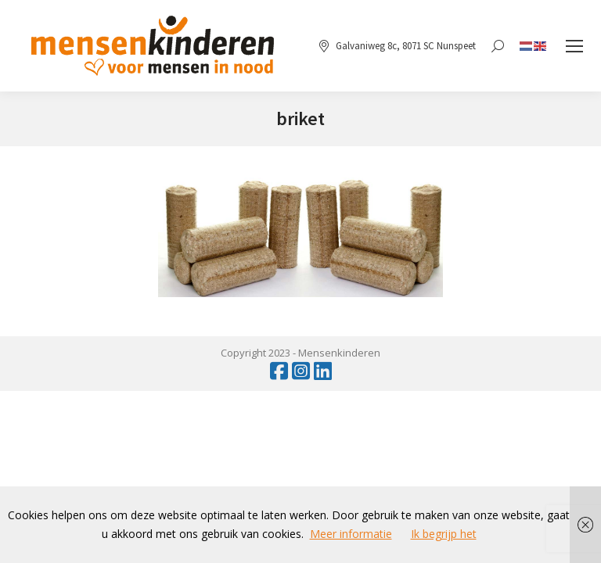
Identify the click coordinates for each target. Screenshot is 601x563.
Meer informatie (351, 533)
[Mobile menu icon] (574, 46)
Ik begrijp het (444, 533)
